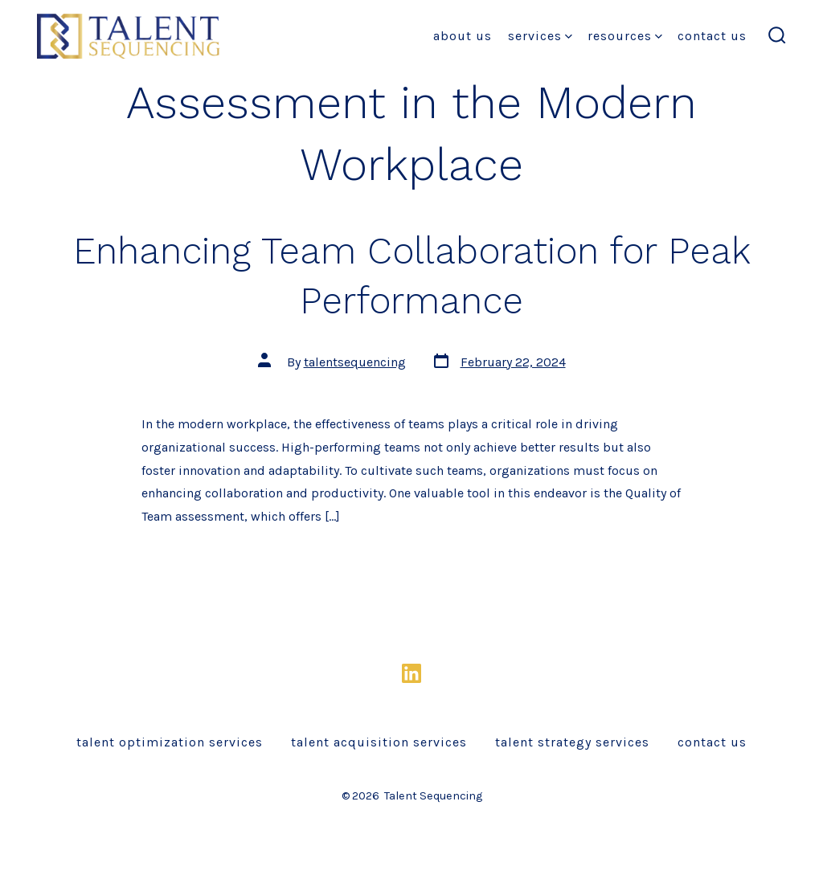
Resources (625, 35)
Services (540, 35)
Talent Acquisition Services (379, 742)
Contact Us (712, 35)
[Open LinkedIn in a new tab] (411, 673)
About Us (462, 35)
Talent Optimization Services (169, 742)
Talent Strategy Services (572, 742)
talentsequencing (355, 362)
